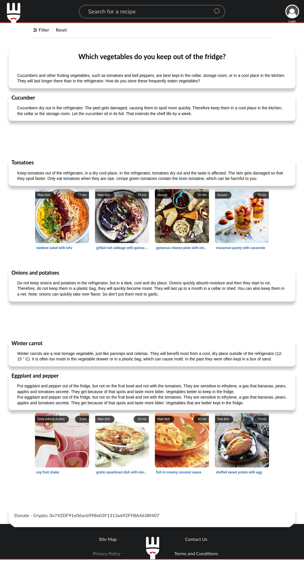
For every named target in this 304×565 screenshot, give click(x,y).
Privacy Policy (107, 553)
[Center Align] (219, 8)
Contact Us (196, 539)
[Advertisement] (152, 140)
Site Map (108, 539)
